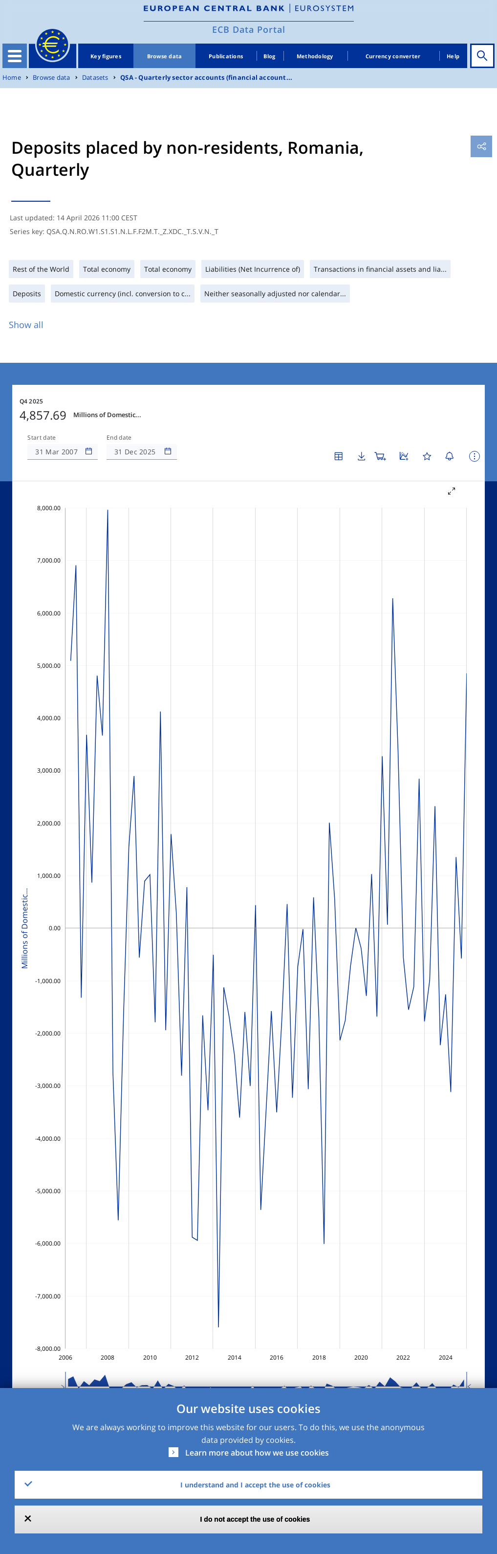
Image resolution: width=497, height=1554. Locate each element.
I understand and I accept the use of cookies (255, 1484)
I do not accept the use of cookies (255, 1519)
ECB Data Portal (248, 29)
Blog (269, 56)
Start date (41, 438)
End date (119, 438)
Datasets (95, 77)
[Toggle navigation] (14, 56)
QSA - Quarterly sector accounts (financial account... (206, 77)
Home (11, 77)
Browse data (164, 56)
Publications (226, 56)
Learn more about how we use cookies (257, 1452)
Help (453, 56)
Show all (26, 324)
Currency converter (393, 56)
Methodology (315, 56)
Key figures (105, 56)
